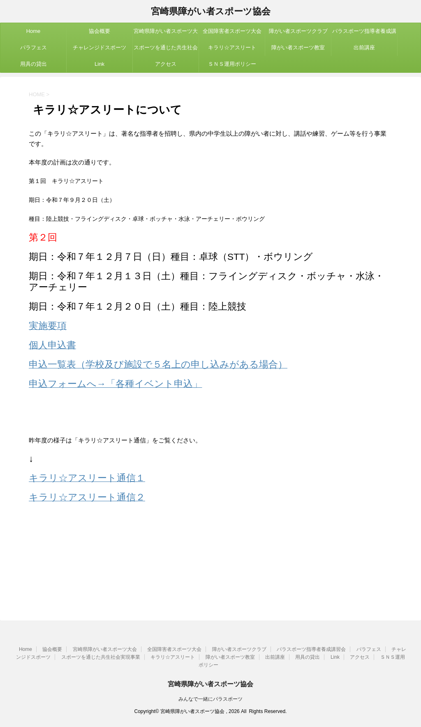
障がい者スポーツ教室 (298, 47)
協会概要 (99, 31)
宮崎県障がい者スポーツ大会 (166, 33)
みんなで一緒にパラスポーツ (210, 699)
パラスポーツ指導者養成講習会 (364, 33)
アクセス (165, 64)
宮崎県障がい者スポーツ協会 (211, 12)
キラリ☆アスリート (232, 47)
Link (99, 64)
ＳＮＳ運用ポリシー (232, 64)
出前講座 (364, 47)
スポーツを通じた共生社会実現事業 (166, 50)
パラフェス (33, 47)
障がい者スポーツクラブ (298, 31)
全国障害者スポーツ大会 (232, 31)
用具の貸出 (33, 64)
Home (33, 31)
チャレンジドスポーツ (99, 47)
